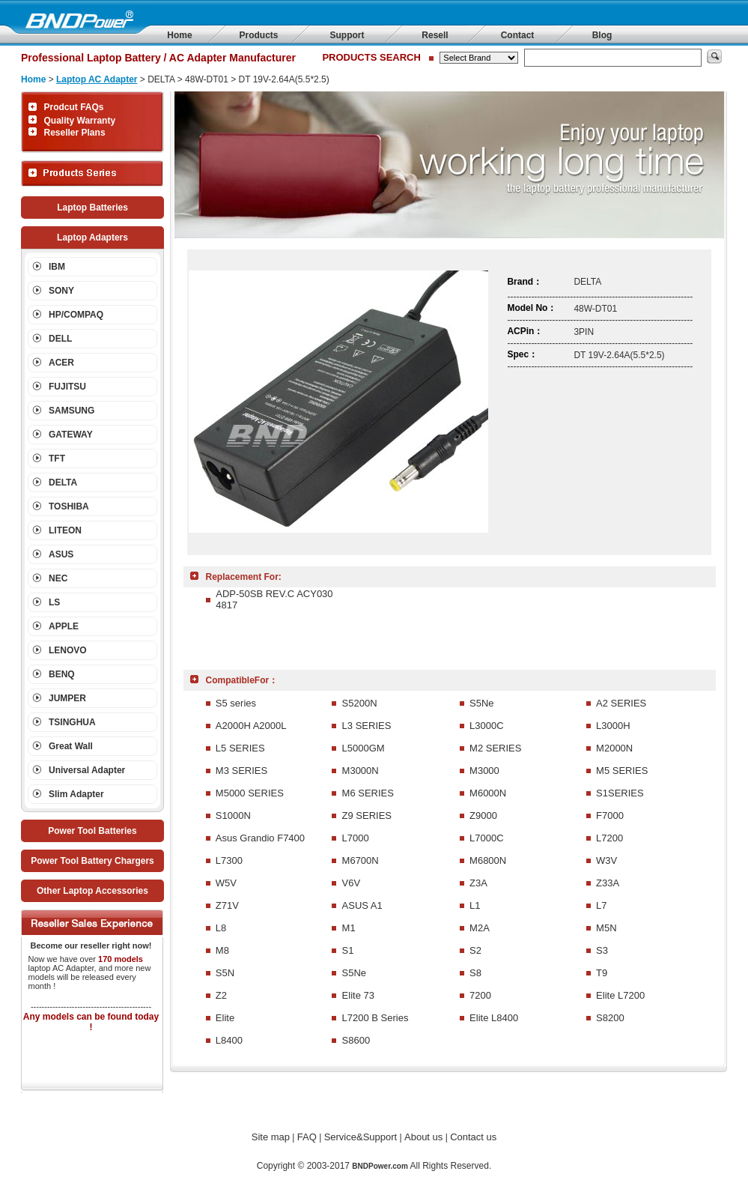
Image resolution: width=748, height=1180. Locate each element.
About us (423, 1137)
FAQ (307, 1137)
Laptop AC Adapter (96, 79)
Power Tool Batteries (92, 831)
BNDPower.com (379, 1166)
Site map (271, 1137)
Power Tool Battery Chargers (92, 861)
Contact (518, 35)
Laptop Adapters (92, 237)
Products (258, 35)
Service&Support (361, 1137)
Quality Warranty (80, 120)
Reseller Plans (75, 132)
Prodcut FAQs (74, 107)
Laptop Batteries (92, 207)
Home (179, 35)
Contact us (473, 1137)
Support (347, 35)
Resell (435, 35)
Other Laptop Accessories (92, 891)
